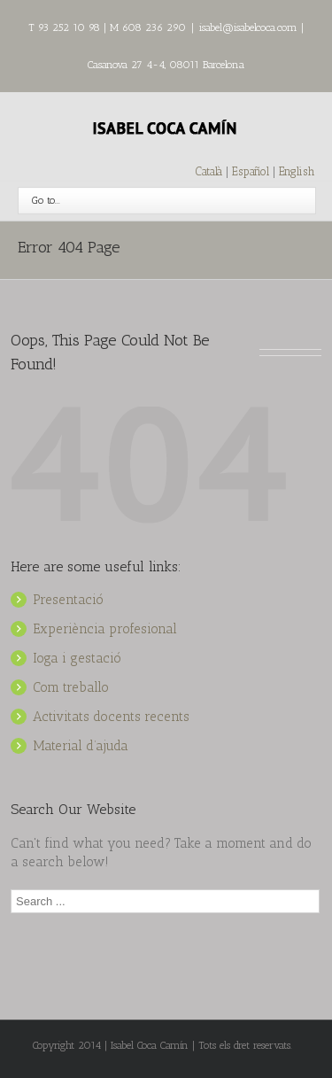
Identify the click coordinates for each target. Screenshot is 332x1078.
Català (209, 171)
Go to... (46, 200)
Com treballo (71, 687)
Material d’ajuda (80, 746)
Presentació (68, 600)
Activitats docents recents (111, 717)
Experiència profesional (105, 629)
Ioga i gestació (77, 658)
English (296, 171)
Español (252, 171)
